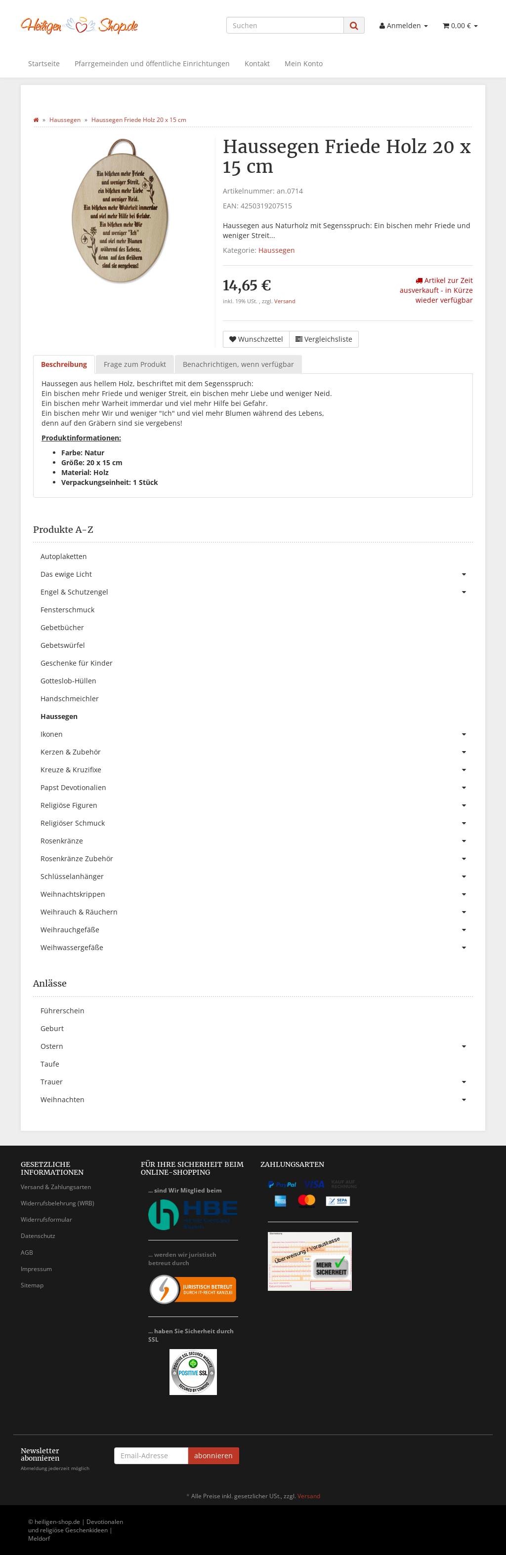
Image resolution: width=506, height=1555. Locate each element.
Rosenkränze (257, 841)
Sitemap (32, 1285)
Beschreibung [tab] (64, 364)
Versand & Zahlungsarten (56, 1187)
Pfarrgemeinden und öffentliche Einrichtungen (152, 63)
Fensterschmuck (67, 609)
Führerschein (62, 1010)
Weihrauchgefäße (257, 930)
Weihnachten (257, 1100)
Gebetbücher (62, 627)
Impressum (36, 1269)
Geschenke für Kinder (77, 663)
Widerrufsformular (46, 1219)
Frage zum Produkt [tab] (135, 364)
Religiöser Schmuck (257, 823)
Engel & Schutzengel (257, 592)
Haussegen (276, 250)
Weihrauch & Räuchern (257, 912)
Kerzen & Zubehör (257, 752)
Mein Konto (304, 63)
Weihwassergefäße (257, 948)
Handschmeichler (70, 698)
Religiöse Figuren (257, 805)
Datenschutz (38, 1236)
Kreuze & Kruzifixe (257, 770)
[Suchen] (285, 25)
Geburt (52, 1028)
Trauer (257, 1082)
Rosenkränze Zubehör (257, 859)
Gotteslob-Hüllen (68, 680)
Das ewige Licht (257, 574)
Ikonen (257, 734)
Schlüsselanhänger (257, 876)
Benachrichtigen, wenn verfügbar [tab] (238, 364)
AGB (27, 1252)
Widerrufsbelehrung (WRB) (57, 1203)
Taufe (50, 1064)
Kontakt (257, 63)
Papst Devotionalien (257, 788)
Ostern (257, 1046)
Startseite (44, 63)
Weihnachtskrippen (257, 894)
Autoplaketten (64, 556)
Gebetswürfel (63, 645)
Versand (284, 301)
